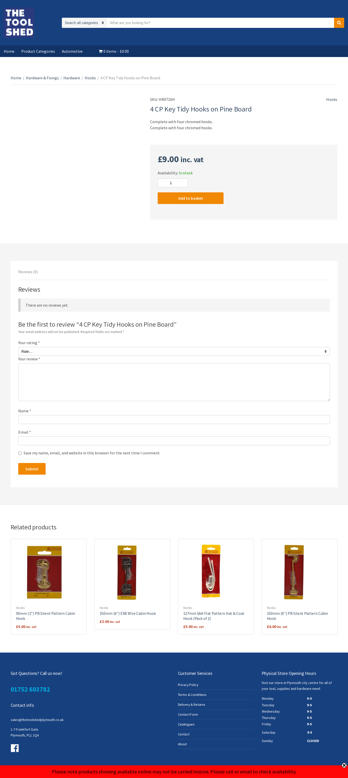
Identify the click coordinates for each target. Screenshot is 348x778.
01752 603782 (30, 689)
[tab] (28, 272)
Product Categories (38, 51)
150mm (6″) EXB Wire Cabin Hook (128, 613)
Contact (184, 734)
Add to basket (190, 198)
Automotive (72, 51)
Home (9, 51)
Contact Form (188, 714)
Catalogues (186, 724)
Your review (29, 358)
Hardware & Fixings (42, 77)
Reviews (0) (28, 271)
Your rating (29, 342)
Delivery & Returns (191, 704)
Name (24, 410)
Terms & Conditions (192, 694)
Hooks (90, 77)
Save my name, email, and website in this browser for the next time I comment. (92, 452)
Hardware (71, 77)
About (182, 744)
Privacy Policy (188, 684)
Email (24, 432)
